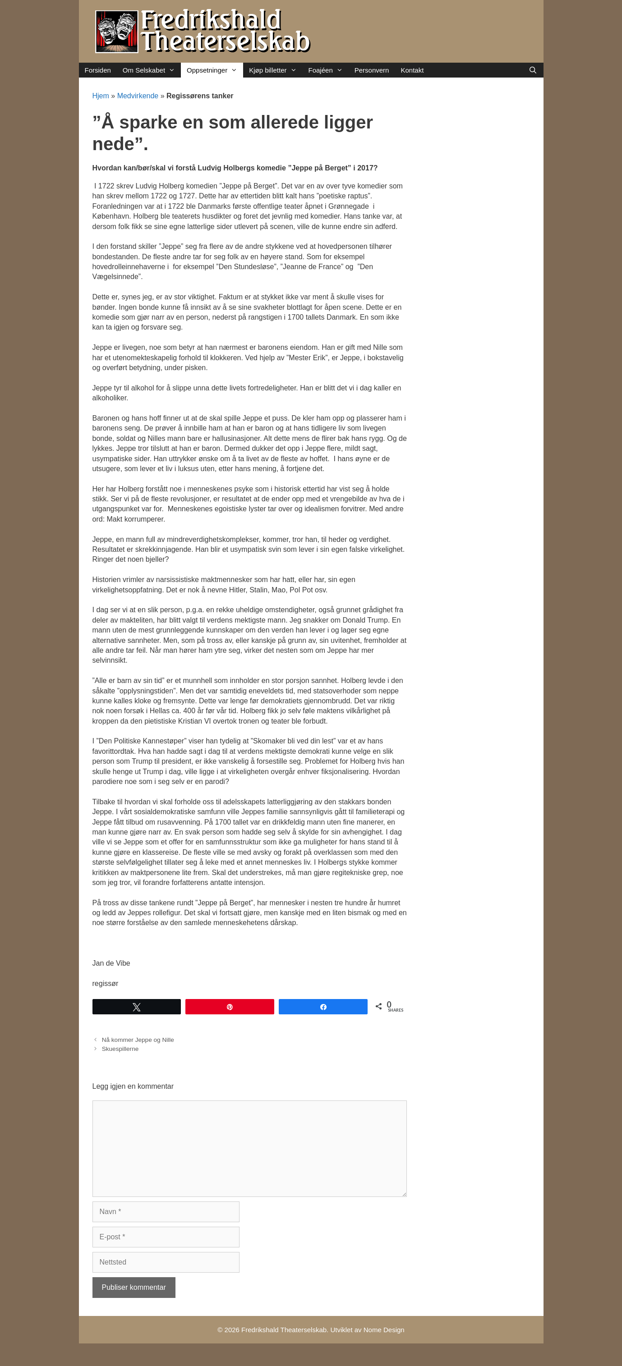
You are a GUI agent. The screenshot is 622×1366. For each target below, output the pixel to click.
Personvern (372, 70)
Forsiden (98, 70)
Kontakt (412, 70)
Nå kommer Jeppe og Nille (138, 1039)
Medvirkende (138, 96)
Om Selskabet (152, 70)
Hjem (100, 96)
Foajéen (329, 70)
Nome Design (384, 1330)
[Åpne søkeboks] (533, 70)
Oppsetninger (215, 70)
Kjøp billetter (275, 70)
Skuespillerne (120, 1048)
